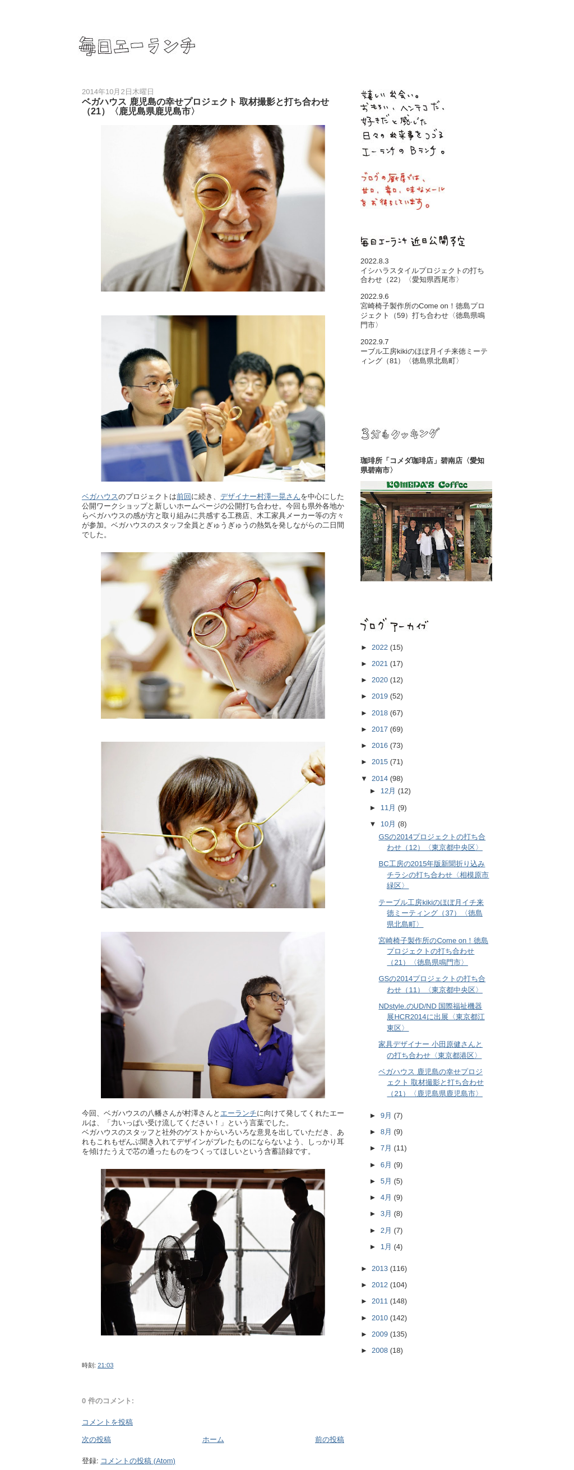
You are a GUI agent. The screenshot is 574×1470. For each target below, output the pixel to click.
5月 (387, 1181)
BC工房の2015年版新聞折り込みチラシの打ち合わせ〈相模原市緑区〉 (433, 874)
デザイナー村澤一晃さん (260, 496)
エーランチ (238, 1113)
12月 (389, 791)
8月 (387, 1131)
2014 (381, 778)
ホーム (213, 1439)
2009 (381, 1334)
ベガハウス (100, 496)
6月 (387, 1165)
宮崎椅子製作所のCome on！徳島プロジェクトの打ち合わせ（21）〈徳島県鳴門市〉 (433, 951)
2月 (387, 1230)
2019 (381, 696)
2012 (381, 1285)
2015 (381, 761)
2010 (381, 1318)
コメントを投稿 (107, 1422)
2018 (381, 713)
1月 (387, 1246)
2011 (381, 1301)
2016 (381, 745)
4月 (387, 1197)
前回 (184, 496)
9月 (387, 1115)
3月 (387, 1213)
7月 (387, 1148)
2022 (381, 647)
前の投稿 (329, 1439)
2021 (381, 663)
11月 (389, 807)
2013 (381, 1268)
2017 (381, 729)
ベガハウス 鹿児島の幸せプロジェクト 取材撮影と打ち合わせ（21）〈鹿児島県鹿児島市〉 (431, 1082)
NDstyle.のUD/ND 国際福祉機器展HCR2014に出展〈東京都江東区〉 (431, 1017)
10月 (389, 824)
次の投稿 (96, 1439)
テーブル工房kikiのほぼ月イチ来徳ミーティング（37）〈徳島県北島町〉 (431, 913)
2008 (381, 1350)
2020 (381, 680)
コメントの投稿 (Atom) (137, 1461)
